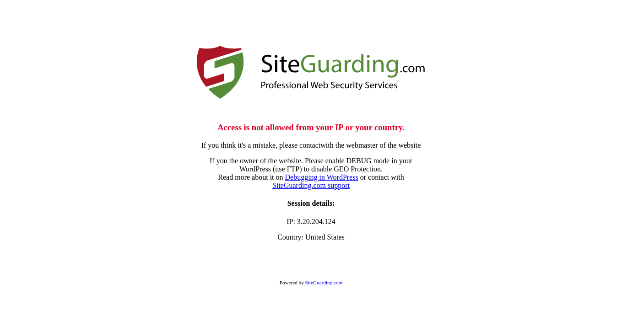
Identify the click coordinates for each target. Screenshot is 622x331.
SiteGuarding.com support (311, 185)
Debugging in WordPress (321, 177)
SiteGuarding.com (324, 282)
